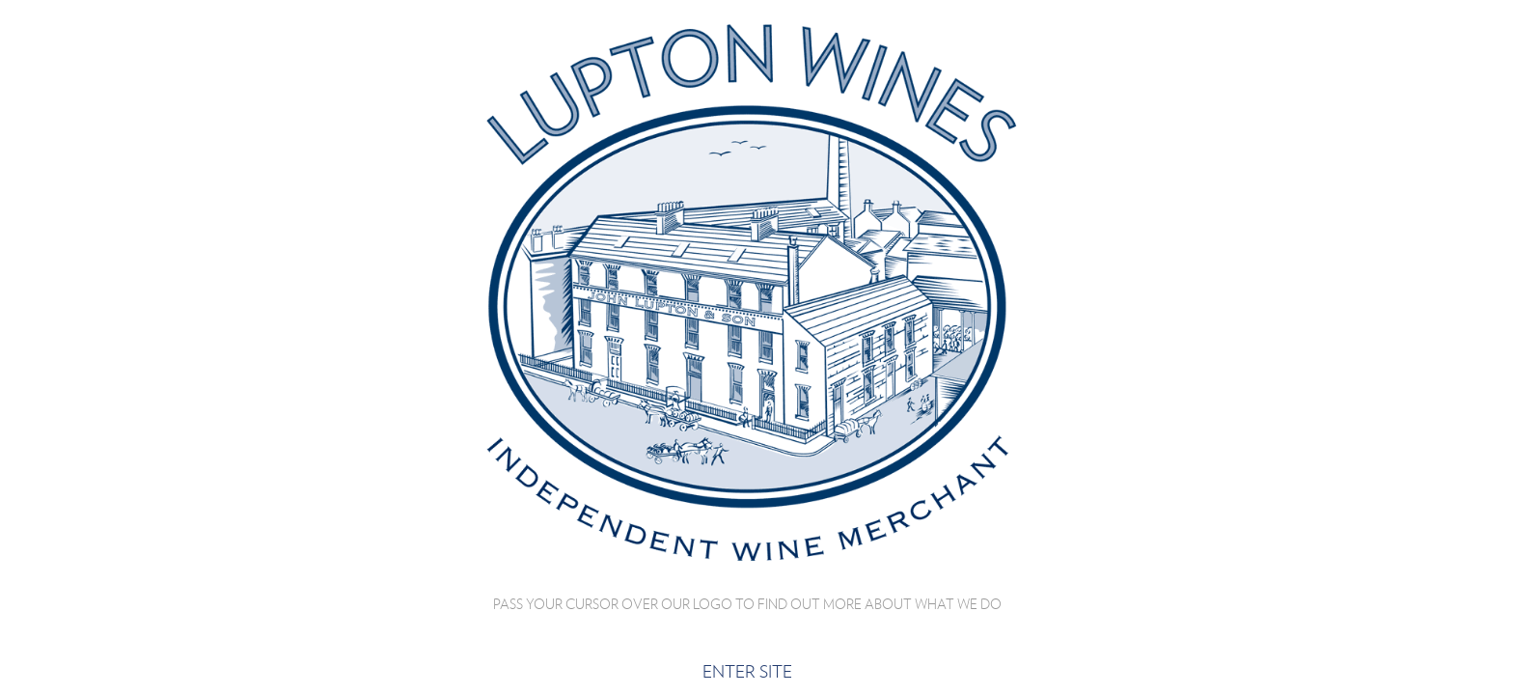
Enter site (747, 670)
